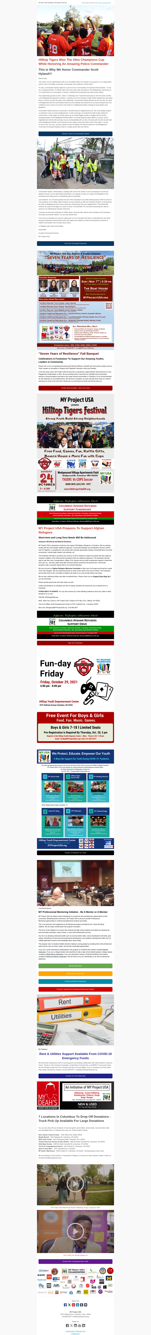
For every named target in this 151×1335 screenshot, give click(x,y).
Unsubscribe (70, 1331)
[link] (51, 597)
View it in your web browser (104, 2)
